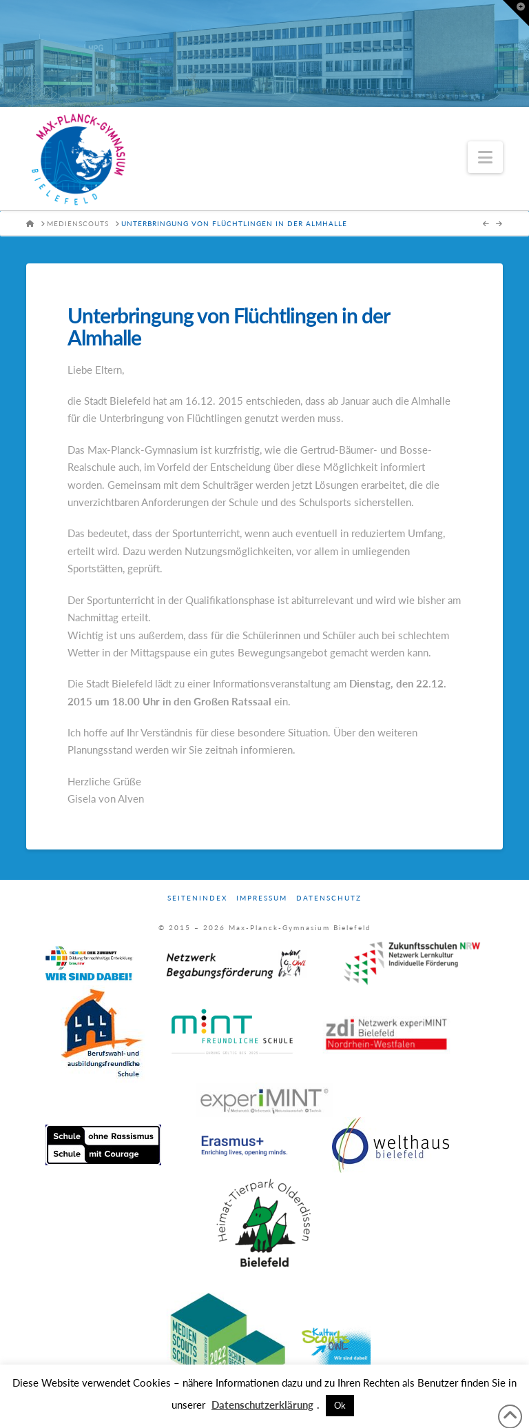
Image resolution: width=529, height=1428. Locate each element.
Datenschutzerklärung (262, 1404)
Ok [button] (340, 1405)
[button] (485, 157)
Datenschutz (329, 898)
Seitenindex (197, 898)
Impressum (261, 898)
